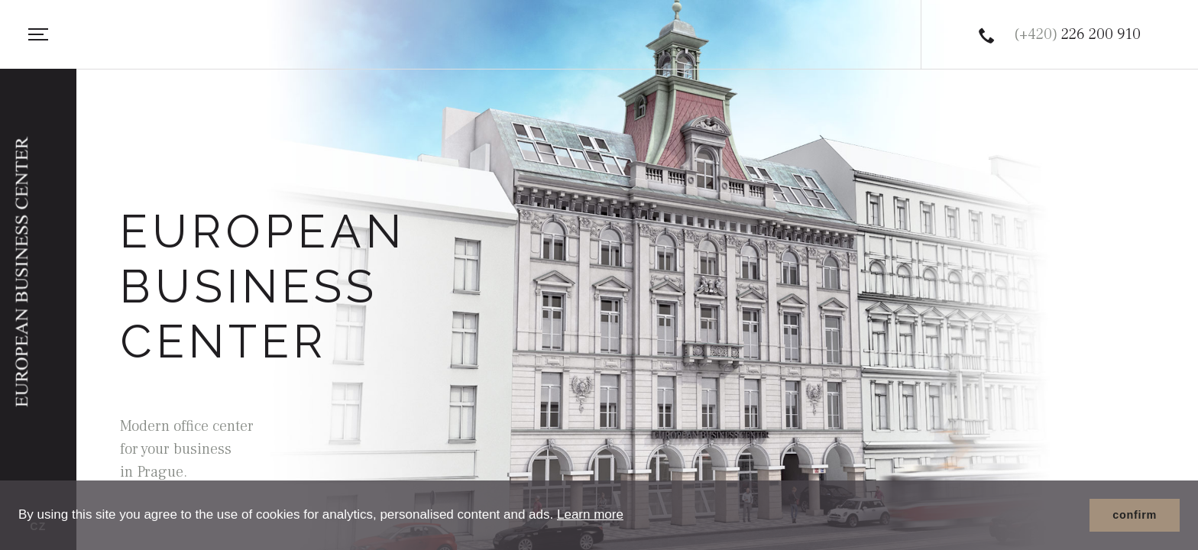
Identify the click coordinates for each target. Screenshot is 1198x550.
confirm (1134, 515)
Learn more (590, 514)
